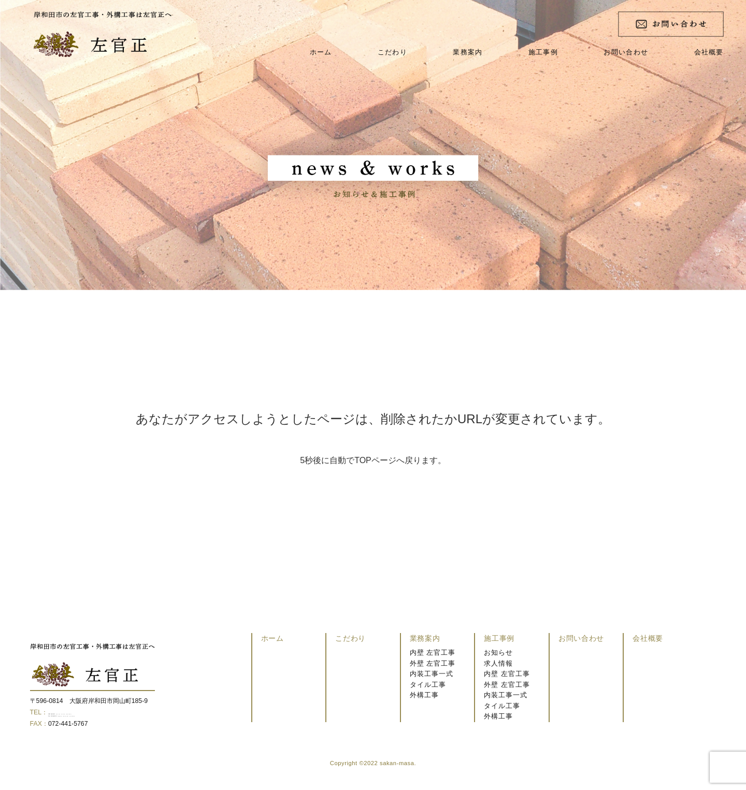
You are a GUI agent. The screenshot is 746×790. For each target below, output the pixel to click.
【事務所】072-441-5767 (83, 712)
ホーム (321, 52)
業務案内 (467, 52)
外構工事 (424, 695)
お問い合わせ (626, 52)
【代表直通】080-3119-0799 (88, 722)
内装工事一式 (431, 674)
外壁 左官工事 (432, 663)
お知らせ (498, 652)
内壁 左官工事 (432, 652)
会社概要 (709, 52)
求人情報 (498, 663)
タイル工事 (428, 684)
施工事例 (543, 52)
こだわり (392, 52)
